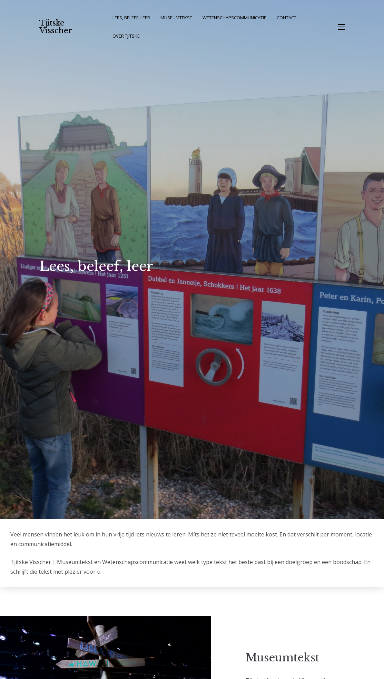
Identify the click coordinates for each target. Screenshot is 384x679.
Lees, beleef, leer (131, 17)
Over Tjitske (126, 36)
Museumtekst (176, 17)
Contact (286, 17)
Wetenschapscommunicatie (234, 17)
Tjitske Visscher (55, 26)
